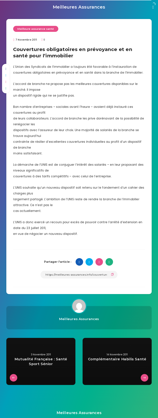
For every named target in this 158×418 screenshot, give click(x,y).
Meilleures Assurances (79, 6)
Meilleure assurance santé (36, 27)
